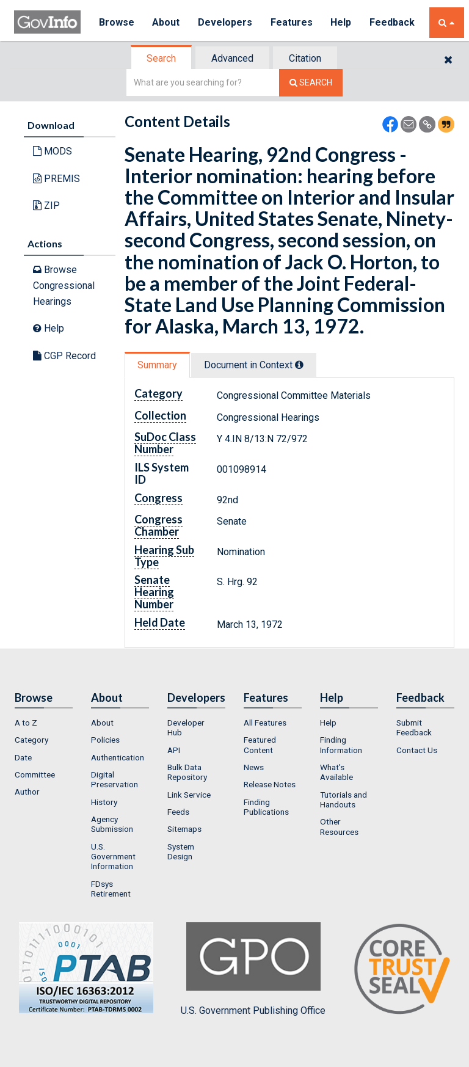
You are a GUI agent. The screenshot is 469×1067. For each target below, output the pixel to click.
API (173, 750)
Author (27, 791)
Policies (105, 740)
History (104, 802)
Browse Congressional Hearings (64, 285)
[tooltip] (299, 365)
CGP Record (64, 356)
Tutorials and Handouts (343, 799)
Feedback (393, 22)
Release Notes (270, 784)
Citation (305, 58)
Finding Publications (266, 807)
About (166, 22)
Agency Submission (112, 824)
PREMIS (56, 178)
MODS (52, 151)
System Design (180, 851)
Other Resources (339, 826)
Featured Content (260, 744)
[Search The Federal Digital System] (311, 83)
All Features (265, 722)
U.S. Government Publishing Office (253, 969)
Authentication (117, 757)
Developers (225, 22)
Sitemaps (184, 829)
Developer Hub (186, 727)
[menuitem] (44, 722)
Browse (116, 22)
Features (292, 22)
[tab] (162, 58)
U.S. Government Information (113, 857)
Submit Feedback (414, 727)
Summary (157, 365)
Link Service (189, 794)
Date (23, 757)
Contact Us (416, 750)
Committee (35, 774)
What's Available (336, 772)
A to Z (26, 722)
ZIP (46, 205)
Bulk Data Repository (187, 772)
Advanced (232, 58)
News (254, 767)
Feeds (178, 812)
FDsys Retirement (111, 888)
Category (31, 740)
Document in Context (254, 365)
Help (342, 22)
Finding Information (341, 744)
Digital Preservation (114, 779)
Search (161, 58)
